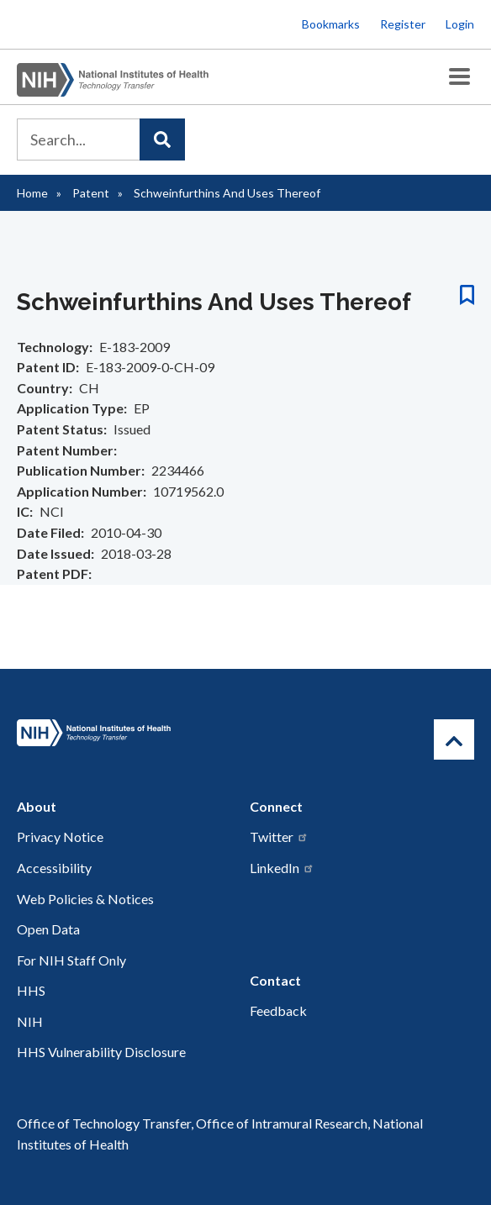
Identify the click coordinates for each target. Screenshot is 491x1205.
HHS (31, 990)
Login (460, 24)
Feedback (278, 1010)
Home (32, 193)
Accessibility (54, 868)
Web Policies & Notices (85, 899)
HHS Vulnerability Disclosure (101, 1052)
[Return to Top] (454, 739)
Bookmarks (331, 24)
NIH (30, 1021)
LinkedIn (282, 868)
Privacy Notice (60, 837)
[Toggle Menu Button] (459, 77)
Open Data (48, 929)
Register (402, 24)
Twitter (279, 837)
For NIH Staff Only (71, 960)
